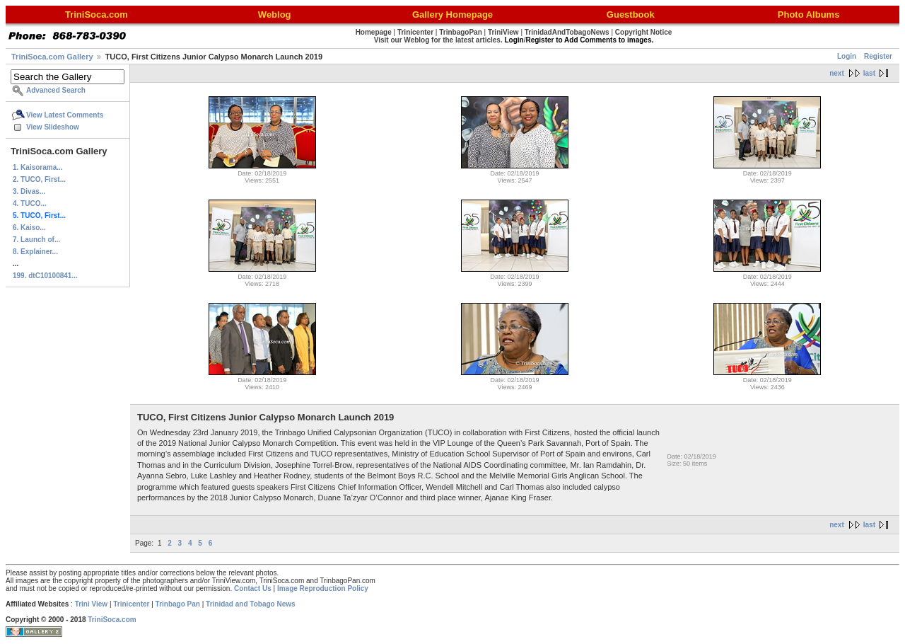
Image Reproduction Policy (322, 588)
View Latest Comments (64, 115)
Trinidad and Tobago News (251, 604)
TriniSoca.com (112, 619)
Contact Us (253, 588)
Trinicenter (131, 604)
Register (878, 56)
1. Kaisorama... (38, 167)
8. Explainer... (35, 251)
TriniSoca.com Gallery (52, 56)
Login (846, 56)
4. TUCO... (30, 203)
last (869, 73)
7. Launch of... (36, 239)
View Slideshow (52, 127)
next (836, 73)
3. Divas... (29, 191)
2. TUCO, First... (39, 179)
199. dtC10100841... (45, 276)
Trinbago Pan (178, 604)
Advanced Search (56, 90)
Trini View (91, 604)
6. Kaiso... (29, 227)
